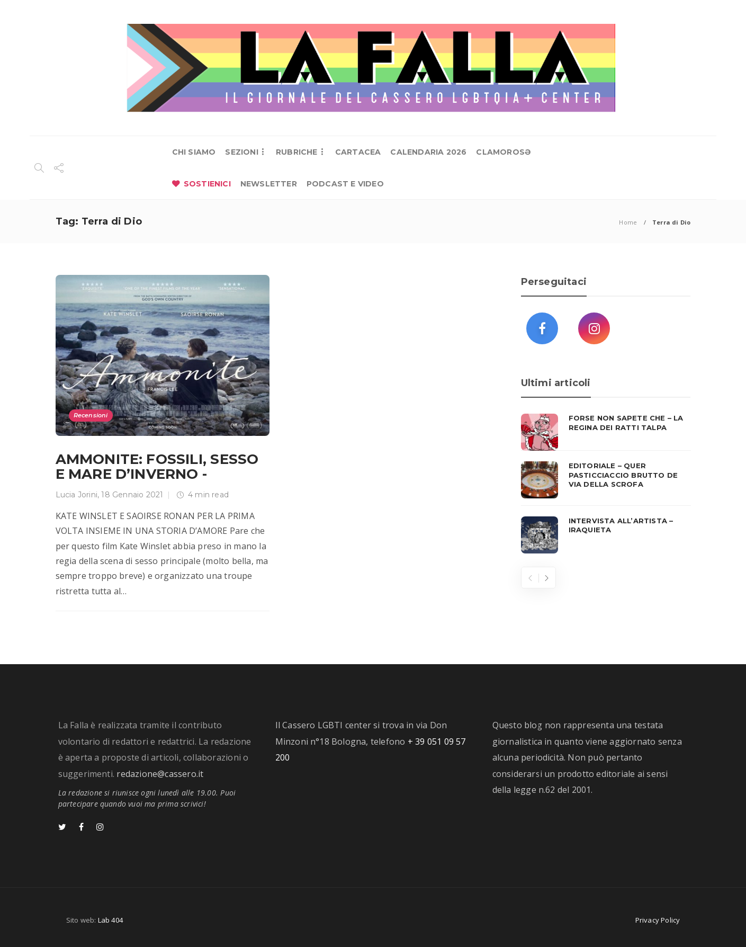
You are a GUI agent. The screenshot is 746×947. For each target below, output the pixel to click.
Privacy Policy (657, 920)
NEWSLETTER (268, 184)
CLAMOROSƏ (503, 152)
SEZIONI (241, 152)
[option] (606, 483)
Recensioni (91, 415)
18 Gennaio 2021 (132, 494)
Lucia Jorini (76, 494)
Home (628, 222)
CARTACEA (358, 152)
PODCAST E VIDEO (345, 184)
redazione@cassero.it (159, 774)
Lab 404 (110, 920)
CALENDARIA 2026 (428, 152)
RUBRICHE (297, 152)
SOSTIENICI (207, 184)
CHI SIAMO (194, 152)
